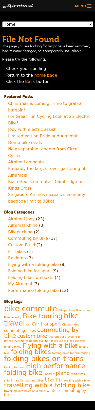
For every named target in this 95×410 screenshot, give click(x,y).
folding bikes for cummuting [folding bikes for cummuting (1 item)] (71, 353)
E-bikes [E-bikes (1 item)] (69, 341)
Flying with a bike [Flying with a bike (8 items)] (50, 345)
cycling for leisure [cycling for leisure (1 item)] (51, 341)
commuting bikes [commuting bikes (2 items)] (20, 330)
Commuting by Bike (28, 238)
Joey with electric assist (32, 129)
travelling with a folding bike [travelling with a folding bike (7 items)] (47, 385)
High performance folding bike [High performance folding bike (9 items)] (44, 369)
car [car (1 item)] (28, 324)
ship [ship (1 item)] (7, 380)
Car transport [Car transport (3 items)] (46, 324)
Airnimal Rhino (23, 225)
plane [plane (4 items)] (63, 373)
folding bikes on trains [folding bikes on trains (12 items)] (44, 359)
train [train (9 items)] (52, 379)
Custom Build (21, 245)
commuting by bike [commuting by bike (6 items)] (41, 333)
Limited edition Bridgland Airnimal (42, 136)
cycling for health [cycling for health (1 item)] (26, 341)
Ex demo (17, 258)
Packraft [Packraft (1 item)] (49, 374)
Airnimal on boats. (26, 162)
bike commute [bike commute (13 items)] (30, 308)
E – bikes (17, 251)
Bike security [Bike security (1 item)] (13, 317)
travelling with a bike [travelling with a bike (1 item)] (75, 380)
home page (45, 75)
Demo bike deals (25, 142)
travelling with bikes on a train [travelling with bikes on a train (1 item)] (24, 391)
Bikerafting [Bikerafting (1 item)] (83, 310)
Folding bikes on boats (30, 277)
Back (30, 81)
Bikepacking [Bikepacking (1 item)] (67, 310)
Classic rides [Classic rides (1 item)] (70, 324)
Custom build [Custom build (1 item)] (57, 336)
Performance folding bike (33, 290)
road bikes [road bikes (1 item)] (78, 374)
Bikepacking (20, 232)
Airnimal (26, 5)
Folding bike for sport (29, 270)
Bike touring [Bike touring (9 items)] (43, 316)
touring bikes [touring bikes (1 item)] (34, 380)
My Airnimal (20, 283)
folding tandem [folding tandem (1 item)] (14, 367)
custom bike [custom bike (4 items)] (32, 336)
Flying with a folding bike (33, 264)
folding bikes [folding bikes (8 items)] (31, 352)
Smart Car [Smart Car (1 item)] (18, 380)
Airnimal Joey (21, 219)
